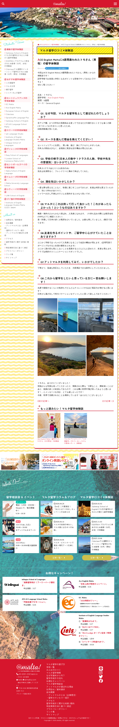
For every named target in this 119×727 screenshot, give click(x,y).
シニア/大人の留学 (14, 92)
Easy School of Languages (17, 155)
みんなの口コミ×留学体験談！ (57, 68)
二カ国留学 (10, 83)
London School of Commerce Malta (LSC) (14, 159)
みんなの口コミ (53, 669)
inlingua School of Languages (12, 143)
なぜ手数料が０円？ (55, 675)
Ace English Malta (56, 97)
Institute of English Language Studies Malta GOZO (14, 205)
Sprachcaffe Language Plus (17, 117)
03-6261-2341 (25, 673)
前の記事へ (43, 400)
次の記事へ (108, 400)
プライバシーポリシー (15, 251)
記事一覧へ (58, 557)
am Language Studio (14, 133)
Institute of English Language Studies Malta (14, 138)
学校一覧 (50, 667)
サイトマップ (11, 257)
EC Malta (10, 104)
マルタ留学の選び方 (55, 664)
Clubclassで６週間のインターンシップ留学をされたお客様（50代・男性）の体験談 (16, 71)
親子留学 (9, 89)
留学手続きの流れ (54, 678)
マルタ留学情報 (53, 672)
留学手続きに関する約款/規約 (16, 243)
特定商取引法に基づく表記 (17, 247)
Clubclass (10, 114)
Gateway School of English (17, 121)
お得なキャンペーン (55, 681)
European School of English (17, 111)
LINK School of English (15, 195)
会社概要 (9, 223)
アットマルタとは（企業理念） (16, 226)
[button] (4, 462)
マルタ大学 (10, 86)
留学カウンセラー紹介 (15, 230)
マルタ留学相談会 (54, 683)
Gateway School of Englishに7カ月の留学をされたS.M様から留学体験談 (16, 55)
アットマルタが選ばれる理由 (16, 234)
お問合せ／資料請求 (14, 219)
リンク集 (9, 254)
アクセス (9, 238)
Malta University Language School (16, 184)
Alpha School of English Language (14, 172)
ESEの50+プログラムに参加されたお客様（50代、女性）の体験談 (16, 63)
